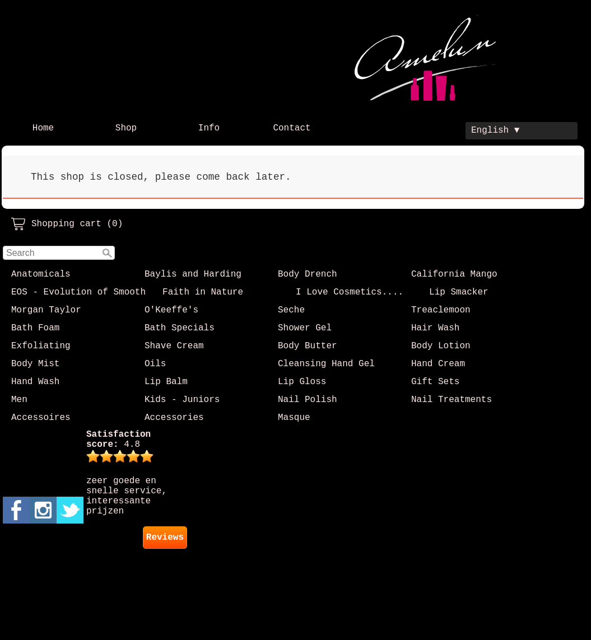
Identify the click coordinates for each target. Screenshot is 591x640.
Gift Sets (435, 382)
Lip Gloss (302, 382)
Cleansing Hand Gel (326, 364)
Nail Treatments (451, 400)
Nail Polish (307, 400)
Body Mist (35, 364)
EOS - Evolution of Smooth (78, 292)
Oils (155, 364)
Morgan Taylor (46, 310)
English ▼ (495, 130)
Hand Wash (35, 382)
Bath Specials (180, 328)
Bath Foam (35, 328)
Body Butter (307, 346)
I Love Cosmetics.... (349, 292)
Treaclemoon (441, 310)
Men (19, 400)
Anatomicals (41, 274)
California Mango (454, 274)
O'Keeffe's (171, 310)
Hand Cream (438, 364)
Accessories (174, 418)
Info (209, 128)
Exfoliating (41, 346)
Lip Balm (166, 382)
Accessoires (41, 418)
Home (43, 128)
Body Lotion (441, 346)
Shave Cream (174, 346)
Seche (291, 310)
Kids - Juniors (182, 400)
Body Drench (307, 274)
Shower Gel (305, 328)
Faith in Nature (202, 292)
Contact (291, 128)
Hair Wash (435, 328)
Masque (294, 418)
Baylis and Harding (193, 274)
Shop (126, 128)
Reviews (165, 537)
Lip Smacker (458, 292)
